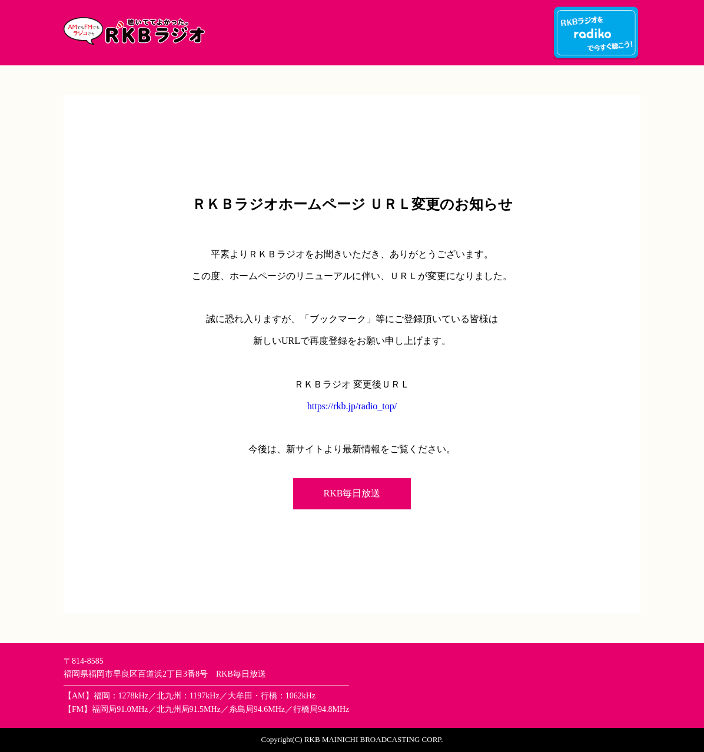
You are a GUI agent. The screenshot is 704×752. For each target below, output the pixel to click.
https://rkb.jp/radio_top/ (352, 406)
